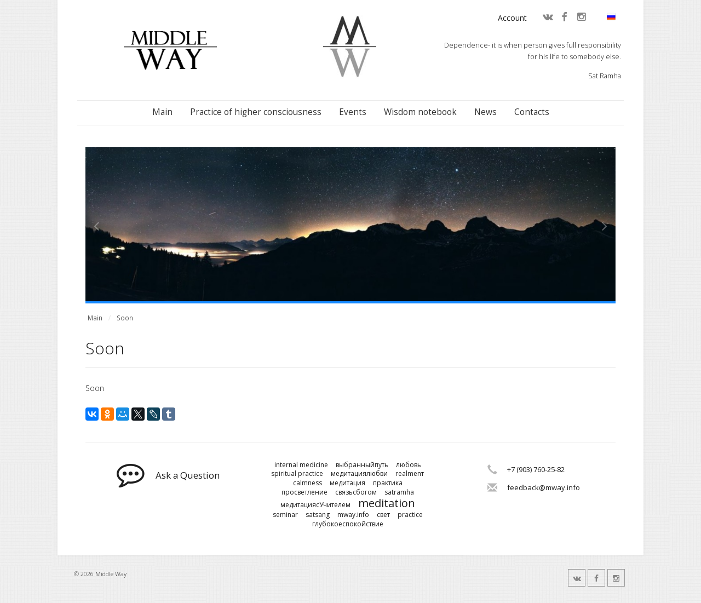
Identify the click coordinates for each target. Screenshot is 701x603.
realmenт (409, 474)
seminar (285, 515)
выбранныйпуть (362, 465)
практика (388, 483)
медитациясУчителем (315, 505)
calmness (307, 483)
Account (512, 18)
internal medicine (301, 465)
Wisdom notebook (420, 112)
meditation (386, 503)
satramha (399, 492)
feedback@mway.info (543, 487)
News (485, 112)
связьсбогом (356, 492)
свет (383, 515)
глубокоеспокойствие (347, 524)
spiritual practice (297, 474)
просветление (304, 492)
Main (162, 112)
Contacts (531, 112)
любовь (408, 465)
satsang (318, 515)
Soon (125, 317)
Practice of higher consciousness (255, 112)
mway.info (353, 515)
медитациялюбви (359, 474)
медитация (347, 483)
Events (352, 112)
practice (410, 515)
